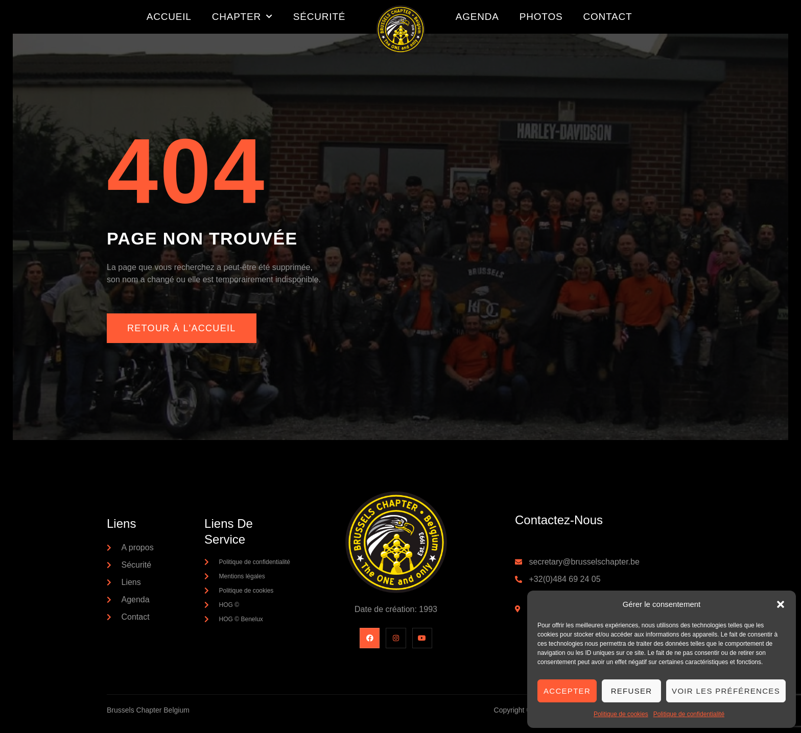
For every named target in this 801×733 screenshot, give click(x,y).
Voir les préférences (726, 691)
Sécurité (319, 16)
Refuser (631, 691)
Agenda (477, 16)
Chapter (242, 16)
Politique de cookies (621, 714)
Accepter (567, 691)
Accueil (169, 16)
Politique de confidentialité (688, 714)
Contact (607, 16)
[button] (780, 604)
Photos (541, 16)
